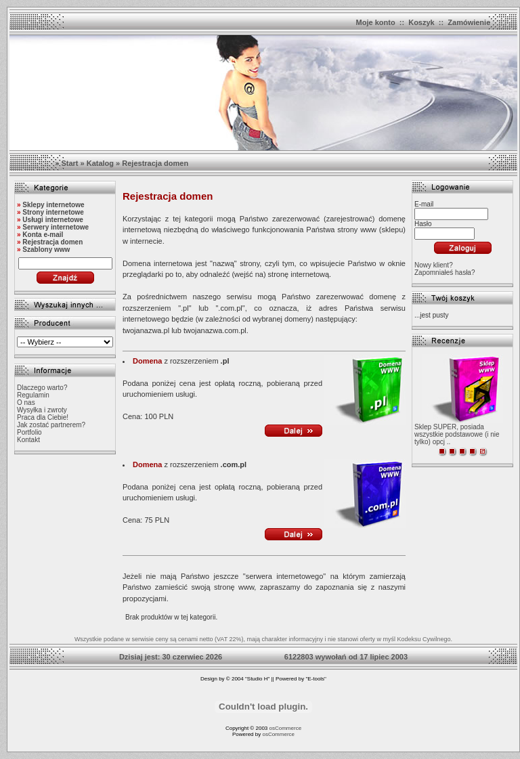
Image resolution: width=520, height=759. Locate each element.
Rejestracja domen (155, 163)
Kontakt (28, 439)
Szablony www (46, 249)
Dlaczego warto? (42, 387)
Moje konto (375, 22)
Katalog (100, 163)
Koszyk (421, 22)
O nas (26, 402)
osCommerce (285, 728)
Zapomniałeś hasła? (444, 272)
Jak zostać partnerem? (51, 425)
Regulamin (33, 395)
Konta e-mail (42, 234)
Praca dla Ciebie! (42, 417)
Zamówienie (469, 22)
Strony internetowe (53, 212)
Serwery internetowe (55, 227)
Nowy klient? (433, 265)
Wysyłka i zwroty (42, 410)
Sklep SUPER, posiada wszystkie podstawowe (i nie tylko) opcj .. (457, 434)
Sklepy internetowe (53, 205)
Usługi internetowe (52, 219)
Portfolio (29, 432)
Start (69, 163)
